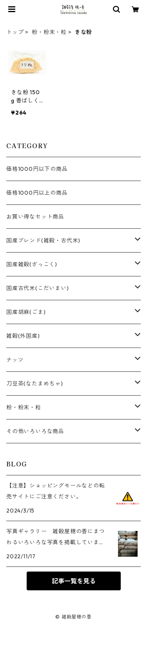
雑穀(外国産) (23, 335)
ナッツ (15, 359)
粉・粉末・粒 (49, 32)
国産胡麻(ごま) (25, 311)
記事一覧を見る (74, 581)
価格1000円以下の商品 (37, 168)
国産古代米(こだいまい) (37, 288)
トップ (15, 32)
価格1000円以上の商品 (37, 192)
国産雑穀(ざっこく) (31, 264)
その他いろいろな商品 (35, 431)
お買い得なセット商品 (35, 216)
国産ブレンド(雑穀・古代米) (43, 240)
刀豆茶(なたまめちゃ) (34, 383)
